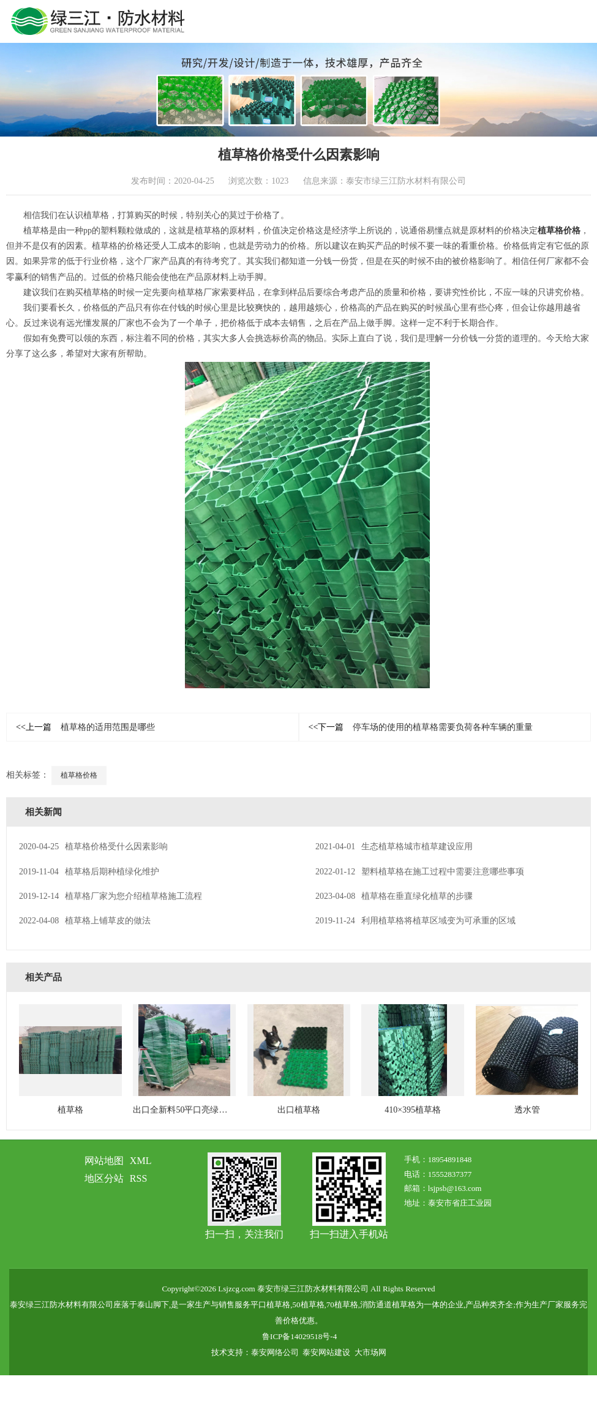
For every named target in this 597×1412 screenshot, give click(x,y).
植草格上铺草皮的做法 (85, 920)
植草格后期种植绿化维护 (89, 871)
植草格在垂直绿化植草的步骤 (394, 896)
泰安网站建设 (326, 1352)
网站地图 (104, 1160)
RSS (138, 1178)
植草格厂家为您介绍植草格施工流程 (110, 896)
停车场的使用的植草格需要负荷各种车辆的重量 (421, 727)
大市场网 (370, 1352)
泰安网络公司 (275, 1352)
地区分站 (104, 1178)
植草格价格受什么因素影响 (93, 846)
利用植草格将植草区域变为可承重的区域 (415, 920)
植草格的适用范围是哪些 (85, 727)
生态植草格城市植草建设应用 (394, 846)
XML (141, 1160)
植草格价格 (559, 230)
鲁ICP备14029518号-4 (299, 1336)
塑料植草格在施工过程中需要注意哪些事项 (419, 871)
